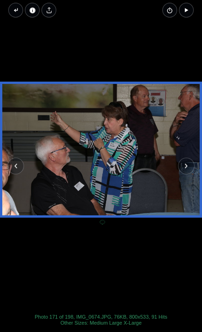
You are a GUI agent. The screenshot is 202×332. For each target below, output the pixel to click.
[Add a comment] (102, 223)
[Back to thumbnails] (15, 10)
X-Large (133, 323)
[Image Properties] (32, 10)
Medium (99, 323)
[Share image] (49, 10)
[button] (186, 10)
